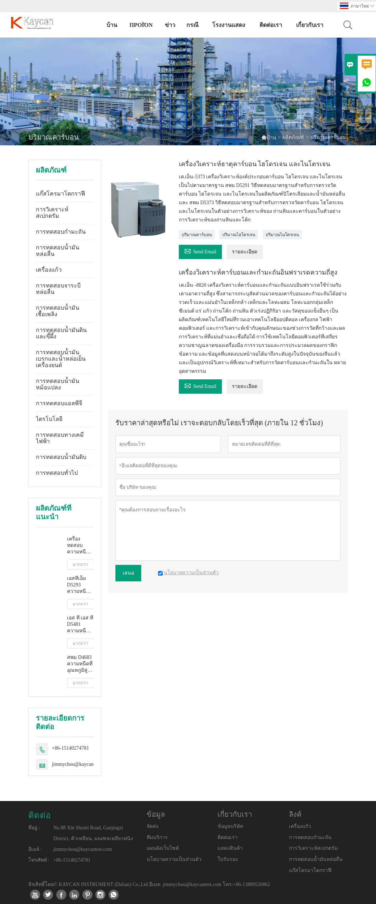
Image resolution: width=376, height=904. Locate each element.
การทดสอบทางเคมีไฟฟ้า (60, 438)
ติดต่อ (39, 815)
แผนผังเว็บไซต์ (163, 848)
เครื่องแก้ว (49, 270)
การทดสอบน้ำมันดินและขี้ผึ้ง (61, 333)
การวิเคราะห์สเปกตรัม (52, 212)
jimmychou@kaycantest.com (81, 764)
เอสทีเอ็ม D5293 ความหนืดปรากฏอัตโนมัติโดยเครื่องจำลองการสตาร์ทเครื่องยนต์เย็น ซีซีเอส (79, 585)
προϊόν (141, 25)
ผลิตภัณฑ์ (293, 137)
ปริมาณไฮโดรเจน (238, 234)
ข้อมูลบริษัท (230, 826)
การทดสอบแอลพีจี (59, 403)
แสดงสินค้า (230, 848)
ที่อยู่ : (34, 827)
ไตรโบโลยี (49, 419)
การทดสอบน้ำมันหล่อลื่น (57, 250)
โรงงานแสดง (228, 25)
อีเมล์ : (35, 849)
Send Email (200, 250)
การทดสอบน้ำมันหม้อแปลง (57, 384)
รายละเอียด (244, 251)
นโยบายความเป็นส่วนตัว (174, 859)
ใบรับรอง (228, 859)
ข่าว (170, 25)
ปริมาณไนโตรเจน (282, 234)
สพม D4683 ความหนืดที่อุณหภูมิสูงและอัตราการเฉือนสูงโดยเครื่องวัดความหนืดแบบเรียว (80, 664)
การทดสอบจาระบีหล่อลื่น (58, 288)
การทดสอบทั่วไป (57, 473)
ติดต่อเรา (271, 25)
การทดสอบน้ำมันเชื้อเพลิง (57, 311)
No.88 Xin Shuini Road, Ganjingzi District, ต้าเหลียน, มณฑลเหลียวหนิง (93, 833)
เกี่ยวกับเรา (309, 25)
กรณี (192, 25)
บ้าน (111, 25)
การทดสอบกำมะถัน (61, 232)
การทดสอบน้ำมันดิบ (61, 457)
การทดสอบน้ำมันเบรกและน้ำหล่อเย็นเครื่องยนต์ (61, 358)
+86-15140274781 (70, 748)
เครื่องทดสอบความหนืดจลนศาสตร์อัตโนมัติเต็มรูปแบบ (79, 545)
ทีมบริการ (157, 837)
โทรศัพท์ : (38, 860)
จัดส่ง (152, 826)
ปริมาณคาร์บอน (197, 234)
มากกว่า (80, 564)
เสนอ (128, 573)
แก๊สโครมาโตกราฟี (60, 194)
